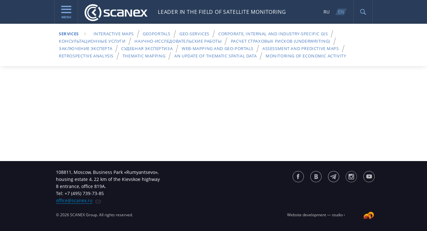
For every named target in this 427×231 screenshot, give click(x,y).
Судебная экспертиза (147, 48)
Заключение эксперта (85, 48)
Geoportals (156, 34)
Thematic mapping (144, 56)
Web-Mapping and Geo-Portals (217, 48)
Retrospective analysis (86, 56)
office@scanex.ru (74, 200)
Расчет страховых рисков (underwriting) (280, 41)
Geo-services (194, 34)
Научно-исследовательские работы (178, 41)
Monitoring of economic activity (306, 56)
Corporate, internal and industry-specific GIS (273, 34)
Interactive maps (114, 34)
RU (326, 12)
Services (69, 34)
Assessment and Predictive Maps (300, 48)
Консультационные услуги (92, 41)
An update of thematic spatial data (215, 56)
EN (341, 12)
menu (66, 12)
